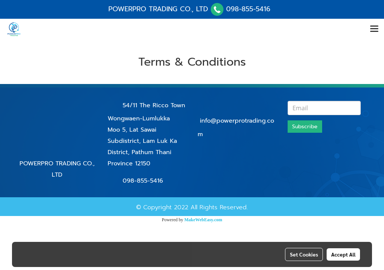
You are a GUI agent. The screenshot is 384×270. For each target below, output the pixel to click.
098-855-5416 (248, 9)
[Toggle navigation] (374, 29)
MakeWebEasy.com (203, 219)
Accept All (343, 254)
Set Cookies (304, 254)
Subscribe (305, 126)
